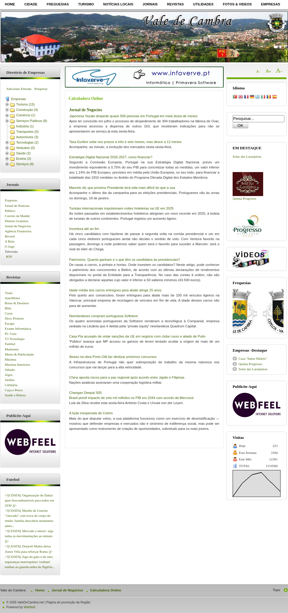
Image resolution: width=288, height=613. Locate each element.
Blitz (8, 308)
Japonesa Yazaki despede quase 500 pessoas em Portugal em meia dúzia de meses (133, 116)
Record (10, 236)
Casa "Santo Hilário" (253, 358)
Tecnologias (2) (27, 142)
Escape (9, 323)
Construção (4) (27, 110)
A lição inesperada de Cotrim (91, 413)
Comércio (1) (25, 115)
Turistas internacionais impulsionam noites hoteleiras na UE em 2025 (121, 208)
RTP (9, 256)
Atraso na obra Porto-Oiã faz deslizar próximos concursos (113, 357)
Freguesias (58, 4)
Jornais (150, 4)
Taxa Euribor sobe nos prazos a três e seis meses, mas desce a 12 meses (125, 142)
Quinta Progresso (244, 198)
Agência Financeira (18, 231)
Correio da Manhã (17, 216)
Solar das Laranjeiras (247, 156)
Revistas (175, 4)
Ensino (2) (23, 158)
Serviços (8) (25, 164)
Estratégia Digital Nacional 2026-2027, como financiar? (110, 157)
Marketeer (12, 349)
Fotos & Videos (237, 4)
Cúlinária (11, 385)
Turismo (86, 4)
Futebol (10, 344)
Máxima (10, 359)
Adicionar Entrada (18, 89)
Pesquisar (41, 89)
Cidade (30, 4)
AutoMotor (12, 298)
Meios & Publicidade (19, 354)
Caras (9, 313)
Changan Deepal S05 (85, 392)
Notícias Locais (118, 4)
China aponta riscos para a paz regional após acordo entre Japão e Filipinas (126, 377)
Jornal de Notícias (17, 205)
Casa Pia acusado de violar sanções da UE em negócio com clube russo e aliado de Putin (137, 336)
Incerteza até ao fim (84, 229)
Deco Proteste (14, 318)
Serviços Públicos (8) (31, 121)
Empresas (270, 4)
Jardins (9, 380)
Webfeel (29, 607)
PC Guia (10, 333)
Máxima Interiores (17, 364)
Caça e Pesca (13, 390)
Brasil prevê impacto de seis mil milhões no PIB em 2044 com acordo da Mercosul (131, 398)
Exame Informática (18, 328)
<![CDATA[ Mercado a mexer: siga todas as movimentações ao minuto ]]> (29, 536)
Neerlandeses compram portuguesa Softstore (103, 316)
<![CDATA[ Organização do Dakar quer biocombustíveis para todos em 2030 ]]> (29, 500)
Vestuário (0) (25, 148)
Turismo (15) (25, 104)
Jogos (9, 374)
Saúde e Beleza (15, 395)
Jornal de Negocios (85, 110)
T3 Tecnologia (15, 339)
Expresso (11, 200)
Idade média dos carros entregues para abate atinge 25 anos (115, 290)
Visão (9, 293)
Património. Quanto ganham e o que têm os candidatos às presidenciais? (124, 259)
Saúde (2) (23, 153)
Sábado (10, 369)
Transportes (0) (27, 131)
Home (10, 4)
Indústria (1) (25, 126)
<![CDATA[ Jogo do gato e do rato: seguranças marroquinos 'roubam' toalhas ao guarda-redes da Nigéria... (30, 562)
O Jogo (10, 246)
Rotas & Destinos (17, 303)
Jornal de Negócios (18, 226)
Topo (276, 590)
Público (10, 211)
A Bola (9, 241)
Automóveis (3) (27, 137)
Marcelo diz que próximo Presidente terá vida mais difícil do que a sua (122, 187)
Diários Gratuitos (16, 221)
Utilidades (203, 4)
